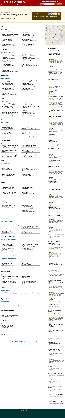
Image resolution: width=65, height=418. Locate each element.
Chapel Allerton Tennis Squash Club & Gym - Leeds (31, 106)
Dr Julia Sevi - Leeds (5, 212)
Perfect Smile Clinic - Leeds (27, 187)
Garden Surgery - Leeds (26, 41)
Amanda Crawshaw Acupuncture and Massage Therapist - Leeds (30, 245)
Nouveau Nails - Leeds (26, 174)
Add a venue (19, 410)
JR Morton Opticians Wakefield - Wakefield (29, 153)
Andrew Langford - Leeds (26, 112)
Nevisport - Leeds (5, 54)
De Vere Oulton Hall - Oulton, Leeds (8, 103)
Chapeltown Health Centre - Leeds (8, 187)
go (56, 3)
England (26, 410)
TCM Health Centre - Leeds (6, 250)
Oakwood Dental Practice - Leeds (28, 189)
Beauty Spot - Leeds (5, 168)
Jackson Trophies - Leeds (26, 54)
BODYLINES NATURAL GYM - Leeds (28, 108)
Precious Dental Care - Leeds (7, 39)
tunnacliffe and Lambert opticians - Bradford (9, 153)
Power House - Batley (5, 70)
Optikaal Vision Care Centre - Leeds (28, 130)
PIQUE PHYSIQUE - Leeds (6, 231)
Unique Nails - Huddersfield (53, 255)
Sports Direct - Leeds (25, 64)
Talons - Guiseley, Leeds (52, 263)
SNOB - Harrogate (51, 249)
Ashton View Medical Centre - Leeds (28, 36)
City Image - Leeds (25, 266)
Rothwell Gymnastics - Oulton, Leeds (8, 281)
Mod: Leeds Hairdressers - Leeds (7, 83)
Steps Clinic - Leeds (25, 229)
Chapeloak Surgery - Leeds (6, 36)
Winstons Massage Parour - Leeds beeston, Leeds (56, 322)
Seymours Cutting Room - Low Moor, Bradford (54, 117)
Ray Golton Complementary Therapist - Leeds (30, 226)
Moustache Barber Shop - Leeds (54, 349)
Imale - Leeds (4, 80)
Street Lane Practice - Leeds (7, 31)
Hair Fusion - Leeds (5, 90)
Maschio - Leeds (25, 263)
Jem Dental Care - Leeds (26, 39)
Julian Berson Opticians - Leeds (7, 127)
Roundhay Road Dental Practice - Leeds (9, 192)
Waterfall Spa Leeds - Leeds (27, 205)
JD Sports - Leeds (5, 60)
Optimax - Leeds (25, 150)
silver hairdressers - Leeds (6, 88)
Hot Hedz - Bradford (51, 140)
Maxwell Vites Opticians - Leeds (27, 135)
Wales (31, 410)
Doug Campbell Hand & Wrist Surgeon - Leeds (30, 207)
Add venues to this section (19, 341)
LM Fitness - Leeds (25, 248)
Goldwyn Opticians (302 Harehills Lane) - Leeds (10, 135)
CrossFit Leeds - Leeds (6, 108)
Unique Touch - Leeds (26, 88)
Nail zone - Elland (51, 243)
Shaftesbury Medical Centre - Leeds (8, 44)
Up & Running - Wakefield (6, 64)
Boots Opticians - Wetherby (53, 191)
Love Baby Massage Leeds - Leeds (8, 248)
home (45, 1)
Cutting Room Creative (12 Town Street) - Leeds (30, 80)
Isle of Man (47, 410)
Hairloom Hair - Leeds (5, 93)
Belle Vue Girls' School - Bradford (7, 325)
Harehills (10, 12)
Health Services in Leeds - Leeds (7, 41)
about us (50, 1)
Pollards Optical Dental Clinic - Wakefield (29, 145)
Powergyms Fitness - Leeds (6, 114)
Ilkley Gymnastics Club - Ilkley (27, 276)
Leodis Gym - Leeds (25, 114)
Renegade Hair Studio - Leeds (7, 263)
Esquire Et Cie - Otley (52, 342)
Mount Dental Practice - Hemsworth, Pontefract (54, 281)
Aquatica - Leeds (25, 210)
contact (55, 1)
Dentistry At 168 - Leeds (26, 34)
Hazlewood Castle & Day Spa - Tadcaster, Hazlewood (9, 208)
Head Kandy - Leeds (25, 83)
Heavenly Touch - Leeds (26, 231)
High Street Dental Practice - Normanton (55, 72)
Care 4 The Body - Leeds (26, 212)
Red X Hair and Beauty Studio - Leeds (8, 174)
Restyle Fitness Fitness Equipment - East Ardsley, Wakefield (30, 61)
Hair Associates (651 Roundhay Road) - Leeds (30, 85)
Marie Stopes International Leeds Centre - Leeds (10, 34)
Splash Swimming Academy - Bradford (28, 292)
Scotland (34, 410)
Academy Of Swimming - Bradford (8, 292)
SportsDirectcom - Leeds (26, 57)
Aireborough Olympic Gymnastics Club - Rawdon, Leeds (10, 277)
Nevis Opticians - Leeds (6, 132)
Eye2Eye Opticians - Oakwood (27, 132)
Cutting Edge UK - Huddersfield (53, 355)
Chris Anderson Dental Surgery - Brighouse (56, 289)
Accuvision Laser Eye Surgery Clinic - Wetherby (10, 155)
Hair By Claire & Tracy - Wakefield (54, 133)
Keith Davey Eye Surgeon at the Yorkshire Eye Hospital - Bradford (10, 146)
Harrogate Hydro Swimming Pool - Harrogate (54, 167)
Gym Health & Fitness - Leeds (7, 106)
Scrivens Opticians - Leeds (26, 155)
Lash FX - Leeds (25, 168)
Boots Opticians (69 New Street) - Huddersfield (54, 216)
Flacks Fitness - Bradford (52, 181)
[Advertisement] (32, 9)
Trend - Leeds (24, 90)
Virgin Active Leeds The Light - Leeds (8, 205)
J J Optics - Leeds (25, 127)
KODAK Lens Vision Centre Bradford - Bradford (10, 315)
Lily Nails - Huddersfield (52, 270)
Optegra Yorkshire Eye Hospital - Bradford (9, 150)
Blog (23, 410)
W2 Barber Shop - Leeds (6, 266)
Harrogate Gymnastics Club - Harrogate (29, 281)
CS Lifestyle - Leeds (5, 229)
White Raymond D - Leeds (6, 130)
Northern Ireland (40, 410)
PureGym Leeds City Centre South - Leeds (29, 103)
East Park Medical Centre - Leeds (28, 44)
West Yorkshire (5, 12)
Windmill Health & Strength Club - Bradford (55, 159)
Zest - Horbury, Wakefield (52, 109)
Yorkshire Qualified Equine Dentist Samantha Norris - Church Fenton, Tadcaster (54, 54)
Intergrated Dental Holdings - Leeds (8, 189)
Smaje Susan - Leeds (52, 207)
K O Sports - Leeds (5, 57)
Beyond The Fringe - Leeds (6, 85)
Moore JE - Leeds (25, 192)
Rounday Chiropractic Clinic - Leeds (8, 244)
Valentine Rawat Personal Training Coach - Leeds (10, 112)
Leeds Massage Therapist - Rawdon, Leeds (55, 313)
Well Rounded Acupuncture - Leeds (28, 31)
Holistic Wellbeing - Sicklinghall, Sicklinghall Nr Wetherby (54, 80)
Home (1, 12)
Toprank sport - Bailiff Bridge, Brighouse (55, 98)
